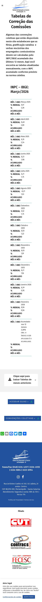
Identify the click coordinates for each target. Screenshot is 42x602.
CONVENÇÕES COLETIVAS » (22, 418)
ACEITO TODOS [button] (29, 597)
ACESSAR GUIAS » (21, 402)
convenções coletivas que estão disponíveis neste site (22, 38)
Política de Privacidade (15, 495)
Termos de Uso (29, 495)
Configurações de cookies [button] (12, 597)
